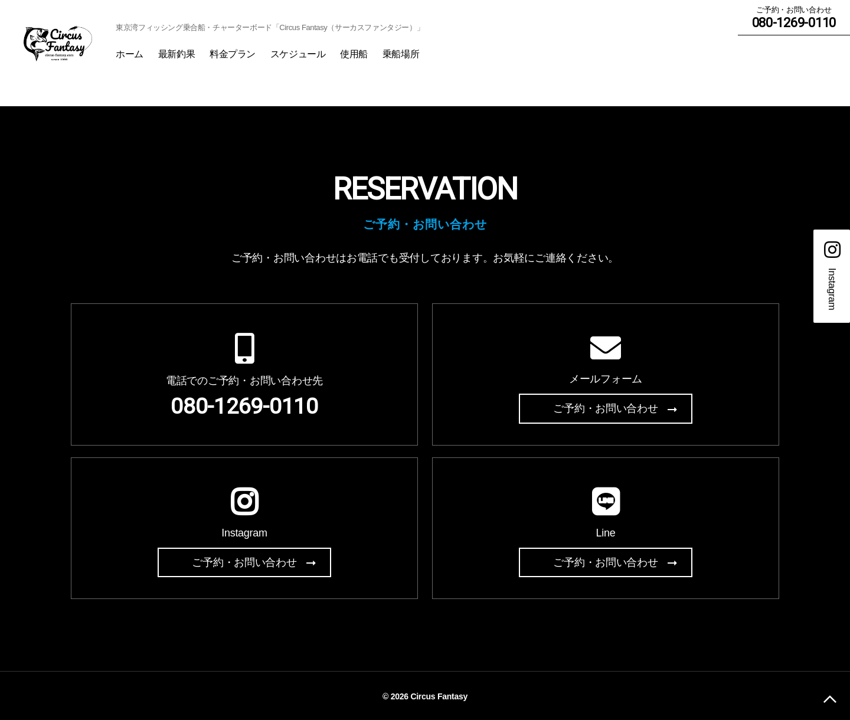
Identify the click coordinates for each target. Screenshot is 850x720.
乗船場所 (446, 56)
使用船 (400, 56)
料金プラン (279, 56)
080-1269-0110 (244, 408)
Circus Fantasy (439, 694)
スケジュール (343, 56)
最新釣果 (222, 56)
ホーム (175, 56)
